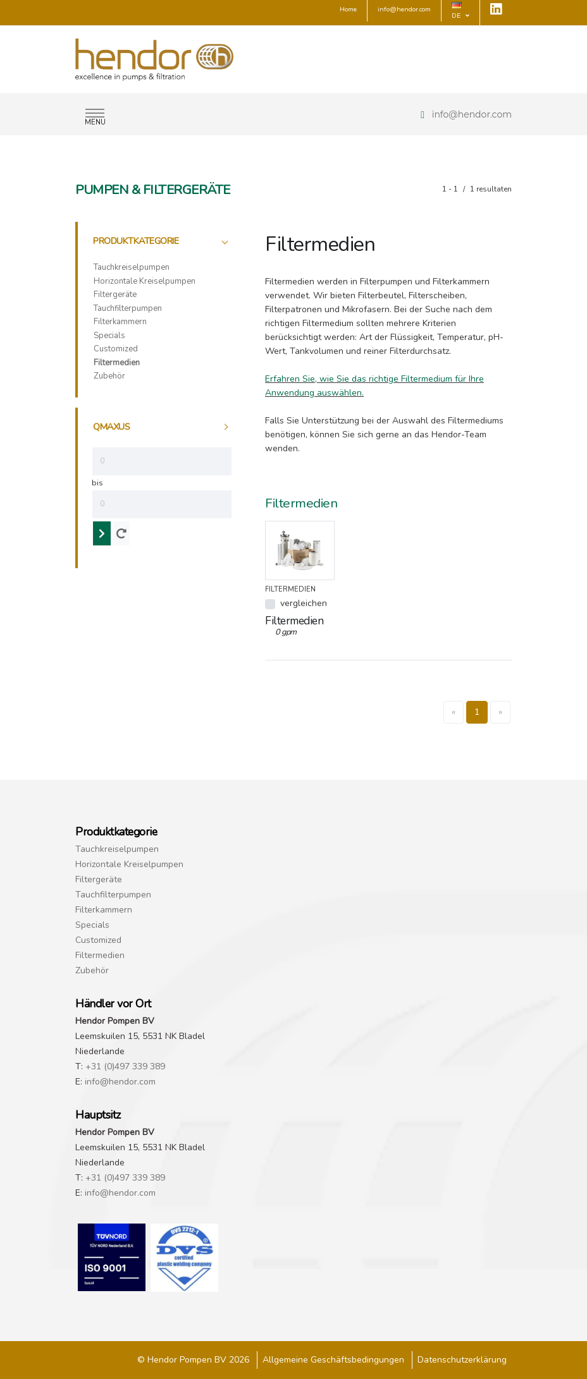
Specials (109, 335)
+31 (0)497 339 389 (125, 1066)
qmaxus (111, 426)
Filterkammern (120, 321)
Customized (116, 349)
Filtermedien (117, 362)
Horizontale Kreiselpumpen (144, 281)
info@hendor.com (472, 114)
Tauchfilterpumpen (128, 308)
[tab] (162, 241)
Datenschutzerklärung (462, 1360)
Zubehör (109, 376)
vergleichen (303, 603)
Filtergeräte (115, 294)
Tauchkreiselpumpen (132, 267)
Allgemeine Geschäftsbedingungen (333, 1360)
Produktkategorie (135, 240)
